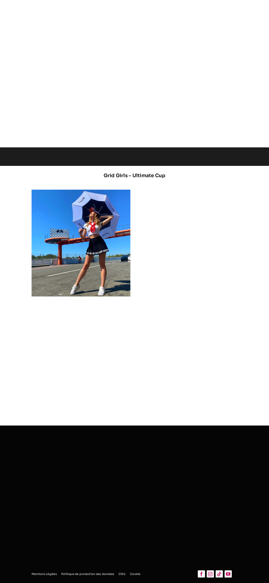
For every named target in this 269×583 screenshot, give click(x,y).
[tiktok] (219, 574)
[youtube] (228, 574)
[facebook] (201, 574)
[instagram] (210, 574)
